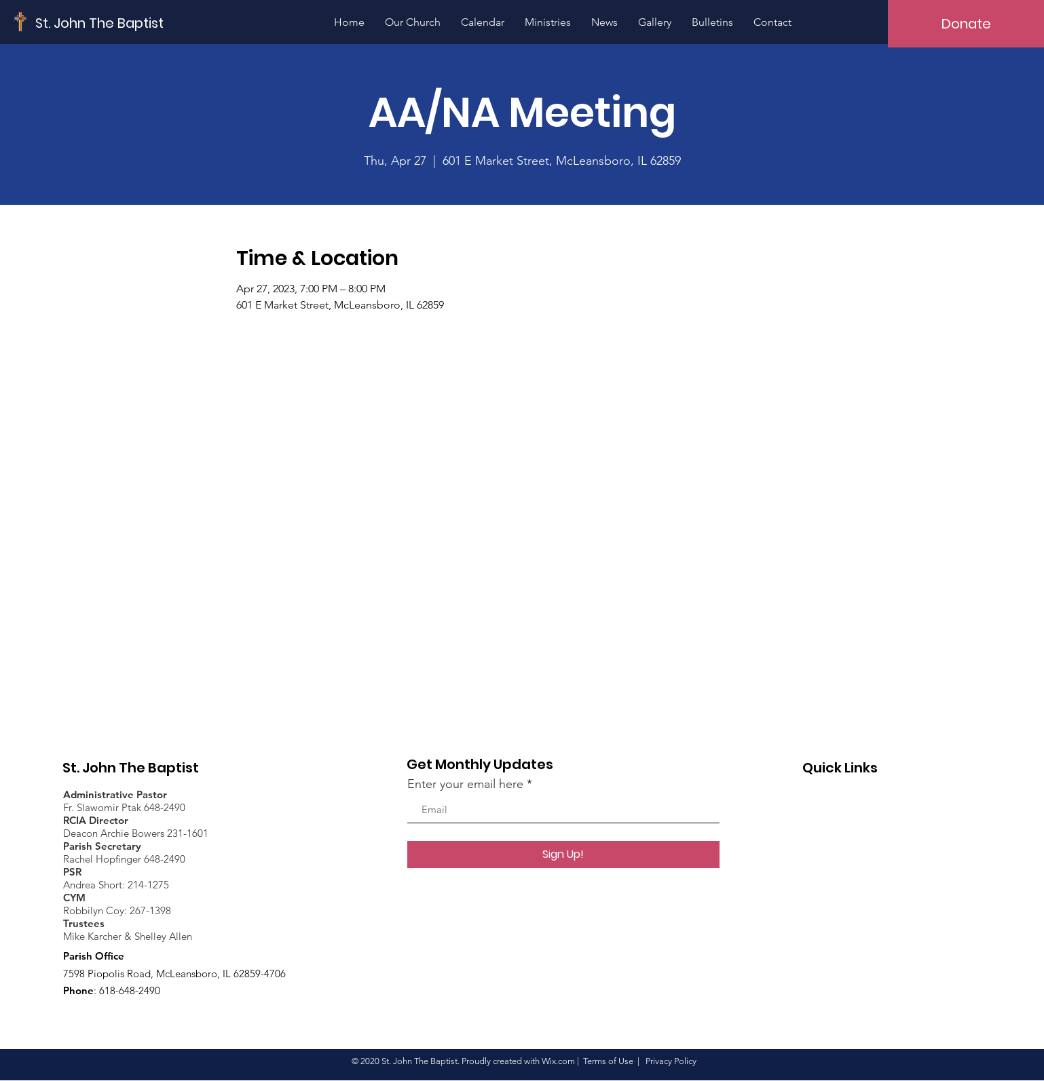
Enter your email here (465, 784)
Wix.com (558, 1061)
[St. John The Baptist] (99, 22)
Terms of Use (608, 1061)
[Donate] (966, 23)
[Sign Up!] (563, 854)
